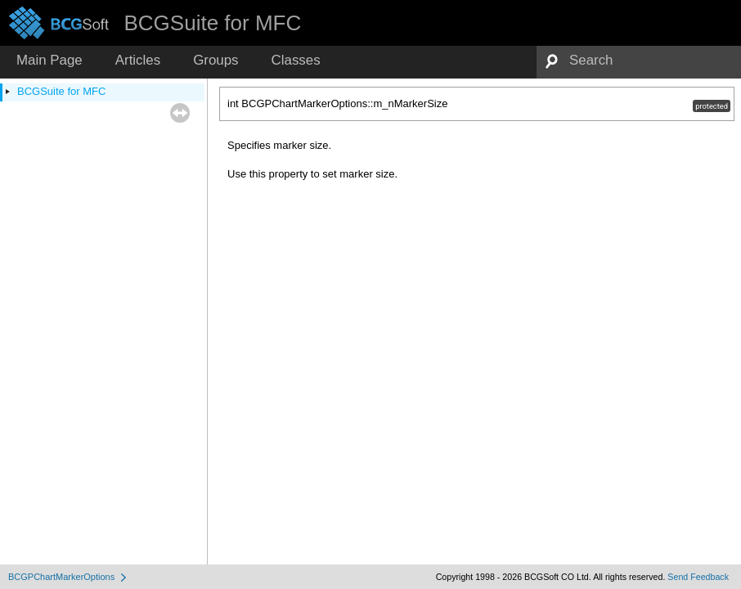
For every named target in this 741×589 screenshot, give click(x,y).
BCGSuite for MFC (61, 91)
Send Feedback (698, 577)
